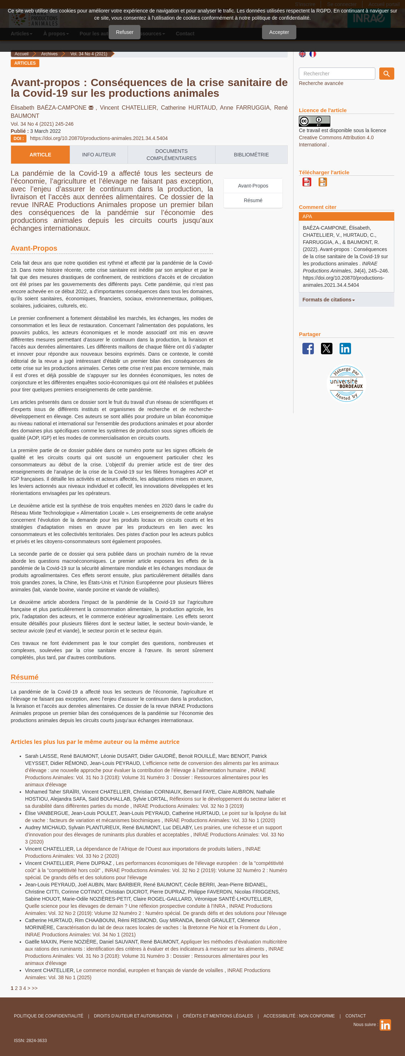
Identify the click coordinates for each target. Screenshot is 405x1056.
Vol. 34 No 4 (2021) (88, 53)
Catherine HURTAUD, (190, 108)
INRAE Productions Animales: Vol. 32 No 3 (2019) (188, 806)
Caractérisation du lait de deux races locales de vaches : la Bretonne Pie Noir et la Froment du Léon (167, 927)
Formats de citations (328, 299)
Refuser (124, 32)
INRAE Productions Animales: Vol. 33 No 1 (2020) (219, 820)
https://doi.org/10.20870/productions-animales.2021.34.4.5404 (99, 138)
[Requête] (337, 73)
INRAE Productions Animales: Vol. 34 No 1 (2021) (80, 934)
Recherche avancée (321, 83)
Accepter (279, 32)
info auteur (99, 154)
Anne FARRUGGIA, (247, 108)
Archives (49, 53)
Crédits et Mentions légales (218, 1016)
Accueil (22, 53)
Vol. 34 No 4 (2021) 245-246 (42, 124)
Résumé (253, 200)
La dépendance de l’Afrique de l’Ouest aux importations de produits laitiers (159, 849)
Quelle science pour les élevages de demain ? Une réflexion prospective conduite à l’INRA (125, 906)
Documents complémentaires (172, 154)
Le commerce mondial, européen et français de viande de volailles (150, 970)
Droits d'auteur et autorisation (133, 1016)
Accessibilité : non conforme (299, 1016)
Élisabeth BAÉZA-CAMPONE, (55, 108)
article (40, 154)
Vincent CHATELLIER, (130, 108)
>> (35, 988)
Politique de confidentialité (48, 1016)
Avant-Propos (253, 186)
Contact (355, 1016)
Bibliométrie (251, 154)
